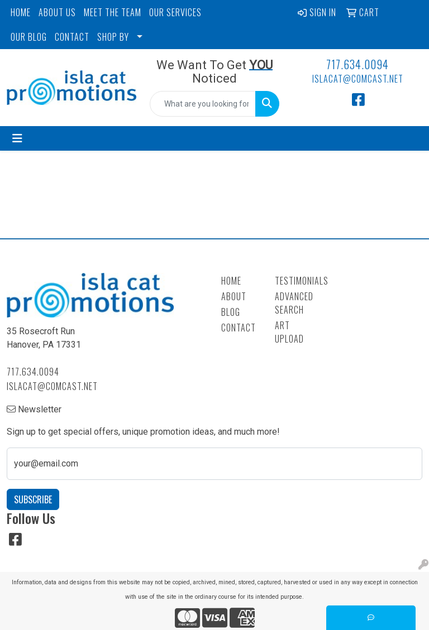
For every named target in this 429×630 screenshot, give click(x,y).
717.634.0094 (357, 64)
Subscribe (33, 499)
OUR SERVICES (175, 12)
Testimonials (295, 280)
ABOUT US (57, 12)
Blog (230, 312)
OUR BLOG (29, 37)
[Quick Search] (203, 104)
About (233, 296)
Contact (238, 327)
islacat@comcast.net (357, 78)
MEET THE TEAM (112, 12)
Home (231, 280)
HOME (21, 12)
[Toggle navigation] (17, 138)
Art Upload (289, 332)
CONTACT (72, 37)
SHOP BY (113, 37)
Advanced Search (294, 303)
